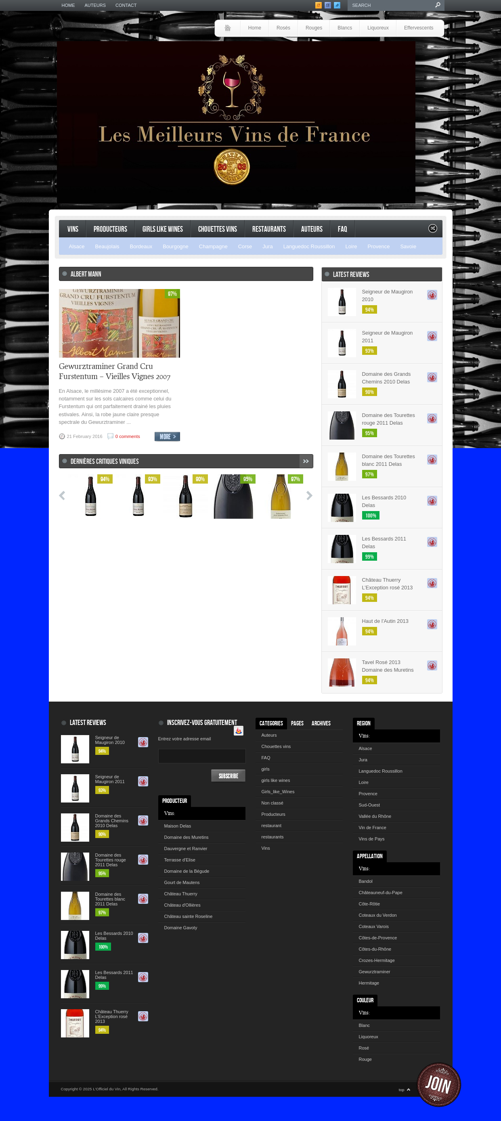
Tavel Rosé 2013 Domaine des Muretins (388, 666)
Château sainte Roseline (188, 916)
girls (266, 769)
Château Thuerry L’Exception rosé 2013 (387, 584)
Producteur (174, 801)
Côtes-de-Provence (378, 937)
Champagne (213, 246)
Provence (378, 246)
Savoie (408, 246)
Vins (72, 229)
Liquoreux (378, 28)
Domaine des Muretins (186, 837)
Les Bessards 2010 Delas (384, 501)
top (402, 1089)
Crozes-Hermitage (377, 960)
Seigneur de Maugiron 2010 (387, 295)
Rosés (283, 28)
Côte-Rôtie (369, 903)
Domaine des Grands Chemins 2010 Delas (386, 378)
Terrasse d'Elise (179, 859)
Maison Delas (177, 825)
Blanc (364, 1025)
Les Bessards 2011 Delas (384, 542)
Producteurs (110, 229)
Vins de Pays (372, 838)
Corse (245, 246)
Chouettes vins (217, 229)
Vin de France (372, 827)
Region (364, 723)
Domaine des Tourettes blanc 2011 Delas (388, 460)
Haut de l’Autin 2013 (385, 621)
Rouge (365, 1059)
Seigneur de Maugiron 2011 (387, 337)
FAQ (342, 229)
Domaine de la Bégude (187, 871)
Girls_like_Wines (278, 791)
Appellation (370, 856)
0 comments (127, 436)
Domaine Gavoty (180, 927)
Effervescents (418, 28)
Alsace (77, 246)
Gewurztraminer (374, 971)
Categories (271, 723)
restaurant (272, 825)
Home (68, 5)
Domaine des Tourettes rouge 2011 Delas (388, 419)
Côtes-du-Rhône (375, 949)
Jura (267, 246)
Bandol (366, 881)
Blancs (344, 28)
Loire (351, 246)
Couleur (365, 1000)
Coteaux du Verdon (378, 915)
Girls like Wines (163, 229)
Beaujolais (107, 246)
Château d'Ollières (182, 905)
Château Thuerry (180, 893)
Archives (321, 723)
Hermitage (369, 983)
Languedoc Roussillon (309, 246)
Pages (297, 723)
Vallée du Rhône (375, 816)
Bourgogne (176, 246)
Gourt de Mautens (182, 882)
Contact (125, 5)
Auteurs (95, 5)
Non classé (272, 802)
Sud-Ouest (369, 805)
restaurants (269, 229)
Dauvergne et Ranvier (186, 848)
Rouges (314, 28)
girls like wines (276, 780)
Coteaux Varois (374, 926)
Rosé (364, 1048)
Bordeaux (141, 246)
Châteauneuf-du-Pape (380, 892)
